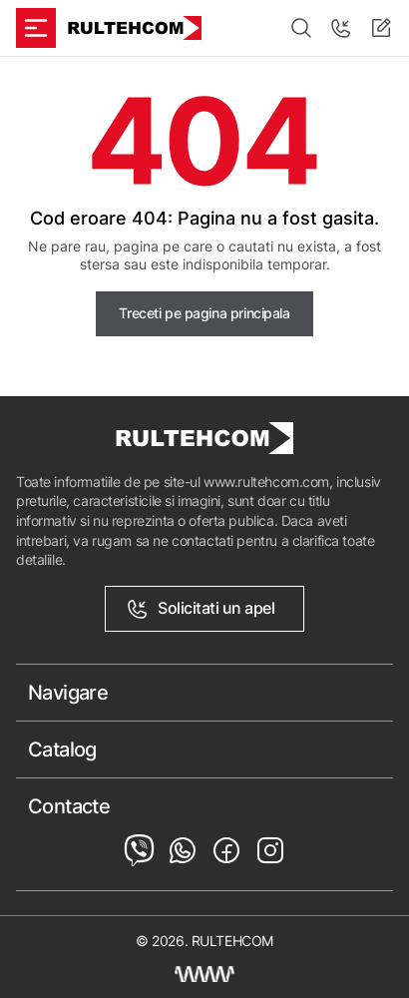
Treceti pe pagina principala (204, 312)
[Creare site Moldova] (204, 974)
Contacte (69, 806)
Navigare (68, 693)
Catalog (62, 749)
